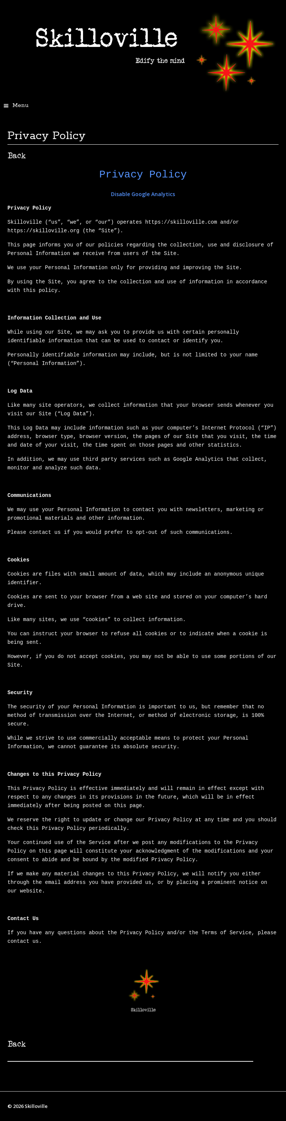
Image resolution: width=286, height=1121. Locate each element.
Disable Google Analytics (143, 194)
